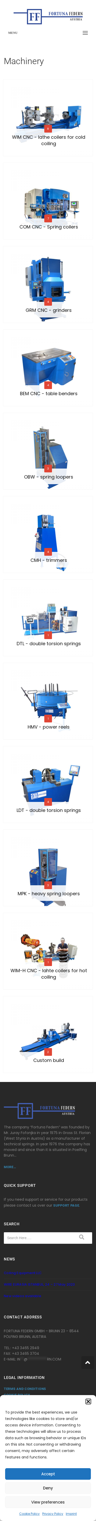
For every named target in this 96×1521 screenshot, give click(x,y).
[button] (88, 1401)
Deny (48, 1488)
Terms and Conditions (25, 1389)
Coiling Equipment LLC (22, 1272)
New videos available (22, 1296)
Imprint (71, 1514)
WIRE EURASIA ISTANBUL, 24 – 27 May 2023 (39, 1284)
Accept (48, 1474)
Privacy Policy (52, 1514)
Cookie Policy (29, 1514)
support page (66, 1205)
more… (10, 1167)
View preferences (48, 1502)
